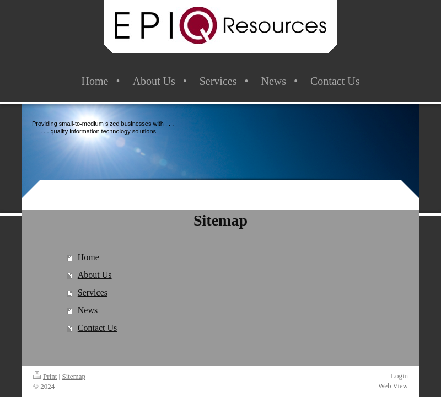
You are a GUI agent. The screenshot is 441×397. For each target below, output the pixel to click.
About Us (95, 275)
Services (92, 292)
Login (399, 376)
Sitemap (73, 376)
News (88, 310)
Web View (393, 386)
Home (88, 257)
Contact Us (97, 327)
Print (45, 376)
